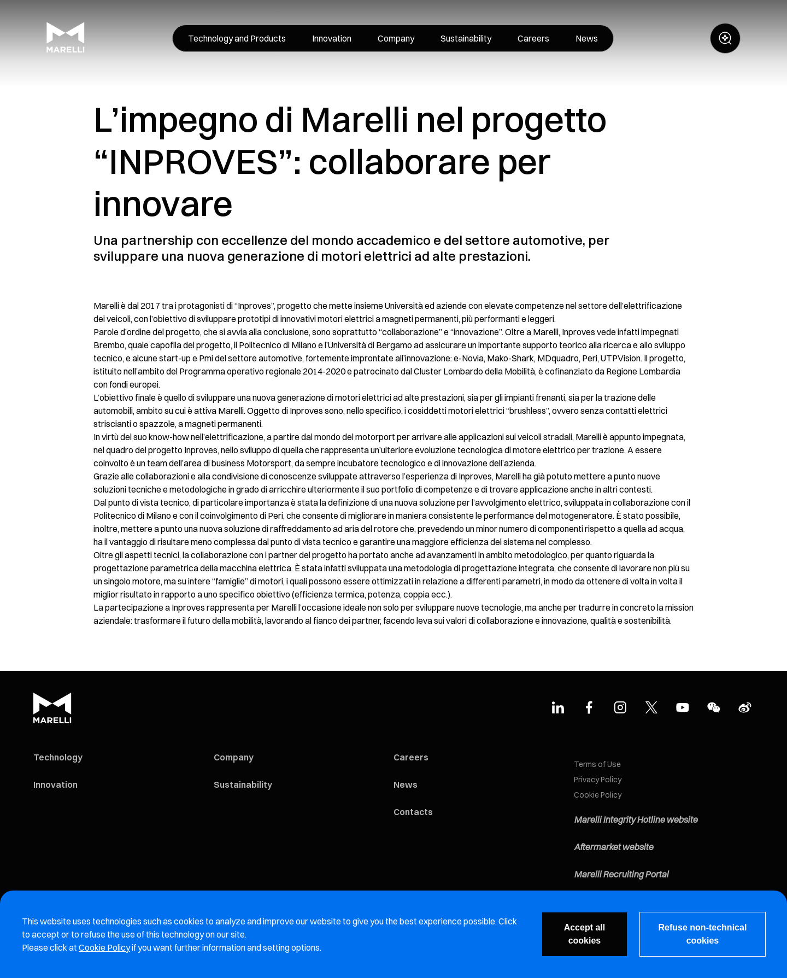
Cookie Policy (597, 795)
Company (234, 757)
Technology (58, 757)
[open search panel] (725, 38)
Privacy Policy (597, 779)
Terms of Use (597, 764)
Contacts (413, 811)
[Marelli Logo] (65, 49)
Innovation (55, 784)
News (405, 784)
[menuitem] (237, 38)
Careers (410, 757)
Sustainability (243, 784)
